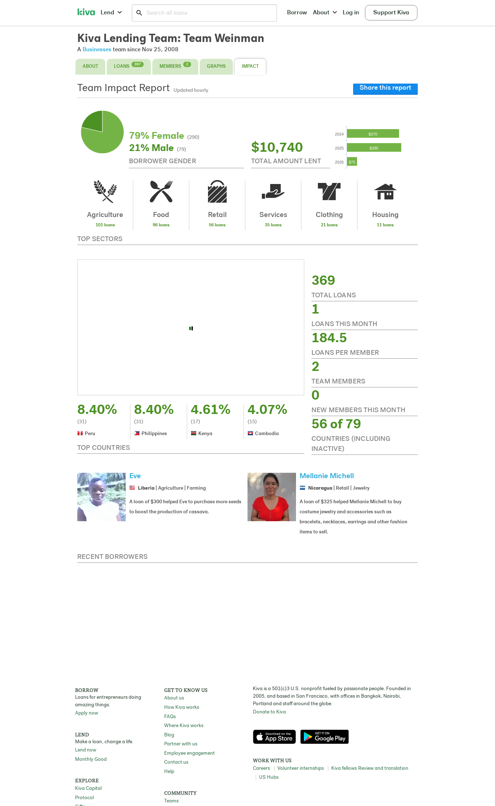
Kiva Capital (88, 788)
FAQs (170, 717)
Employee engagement (189, 753)
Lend (111, 13)
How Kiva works (181, 707)
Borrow (297, 13)
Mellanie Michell (327, 476)
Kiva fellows (344, 768)
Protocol (84, 798)
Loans (129, 65)
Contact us (176, 762)
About (325, 13)
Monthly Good (91, 759)
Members (175, 65)
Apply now (86, 713)
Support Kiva (391, 13)
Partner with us (180, 744)
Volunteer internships (300, 768)
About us (174, 698)
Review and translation (383, 768)
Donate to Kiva (269, 712)
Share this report (385, 88)
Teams (171, 801)
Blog (169, 735)
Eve (135, 476)
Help (169, 771)
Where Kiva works (183, 726)
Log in (351, 13)
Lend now (85, 750)
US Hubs (268, 777)
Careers (261, 768)
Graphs (216, 66)
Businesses (97, 50)
